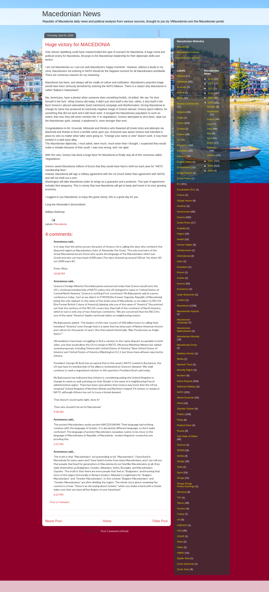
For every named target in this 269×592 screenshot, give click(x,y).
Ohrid (180, 403)
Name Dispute (184, 381)
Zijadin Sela (183, 558)
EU (178, 184)
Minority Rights (185, 370)
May (209, 133)
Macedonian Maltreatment (184, 329)
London (181, 300)
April (210, 138)
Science (181, 444)
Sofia (180, 466)
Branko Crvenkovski (188, 103)
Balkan (180, 92)
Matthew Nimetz (185, 353)
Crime (180, 123)
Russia (180, 430)
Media (180, 358)
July (209, 124)
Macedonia (60, 224)
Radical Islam (184, 425)
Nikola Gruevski (185, 397)
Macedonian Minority (188, 336)
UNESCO (182, 525)
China (180, 117)
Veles (180, 541)
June (210, 128)
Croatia (181, 128)
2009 (211, 97)
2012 (211, 83)
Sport (180, 472)
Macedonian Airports (188, 311)
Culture (181, 134)
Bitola (180, 98)
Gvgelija (181, 228)
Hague (180, 233)
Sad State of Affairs (187, 436)
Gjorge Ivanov (184, 200)
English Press (184, 162)
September (213, 111)
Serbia (180, 455)
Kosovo (181, 283)
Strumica (181, 492)
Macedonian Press (187, 344)
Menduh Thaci (184, 364)
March (210, 142)
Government (183, 211)
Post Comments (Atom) (114, 531)
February (212, 147)
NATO (180, 392)
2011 (211, 88)
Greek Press (183, 222)
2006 (211, 165)
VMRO (180, 552)
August (211, 119)
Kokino (180, 278)
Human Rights (184, 244)
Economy (182, 145)
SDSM (180, 450)
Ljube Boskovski (185, 294)
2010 (211, 93)
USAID (180, 536)
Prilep (180, 419)
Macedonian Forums (188, 52)
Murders (181, 375)
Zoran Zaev (183, 569)
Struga (180, 478)
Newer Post (53, 521)
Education (182, 150)
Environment (184, 167)
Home (107, 521)
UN (178, 519)
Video (180, 547)
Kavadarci (182, 267)
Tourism (181, 508)
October (211, 106)
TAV (179, 497)
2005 (211, 170)
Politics (181, 414)
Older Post (160, 521)
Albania (181, 76)
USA (179, 530)
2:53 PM (58, 444)
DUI (179, 139)
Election (181, 156)
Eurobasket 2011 (186, 189)
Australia (181, 87)
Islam (180, 261)
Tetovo (180, 503)
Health (180, 239)
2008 (211, 102)
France (180, 195)
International (183, 256)
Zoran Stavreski (185, 563)
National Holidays (186, 386)
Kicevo (180, 272)
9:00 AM (59, 411)
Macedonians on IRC (188, 57)
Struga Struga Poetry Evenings (186, 485)
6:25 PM (58, 494)
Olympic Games (185, 408)
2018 (211, 79)
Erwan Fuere (184, 178)
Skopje (180, 461)
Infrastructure (184, 250)
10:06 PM (59, 273)
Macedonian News (71, 14)
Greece (181, 217)
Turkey (180, 514)
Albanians (182, 81)
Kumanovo (182, 289)
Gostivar (181, 206)
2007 (211, 161)
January (211, 155)
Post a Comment (59, 502)
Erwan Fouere (184, 173)
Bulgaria (181, 112)
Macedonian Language (183, 321)
